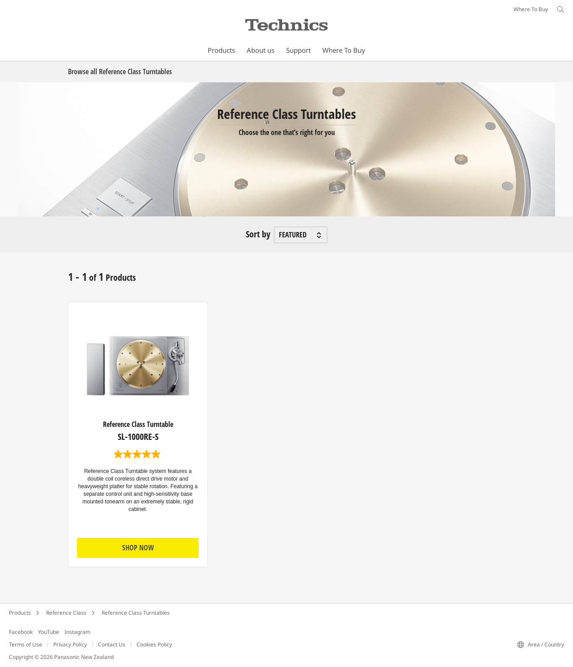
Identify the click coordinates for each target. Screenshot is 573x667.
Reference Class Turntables (136, 612)
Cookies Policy (154, 644)
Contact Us (111, 644)
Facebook (21, 632)
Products (20, 612)
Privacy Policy (70, 644)
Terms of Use (25, 644)
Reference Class (66, 612)
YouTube (48, 632)
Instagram (77, 632)
